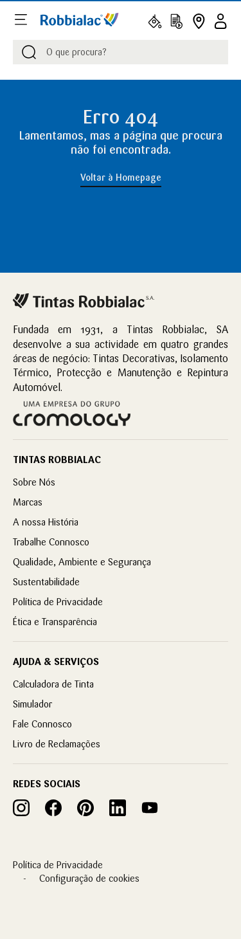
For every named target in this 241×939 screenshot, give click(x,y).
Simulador (32, 704)
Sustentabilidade (46, 582)
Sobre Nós (34, 482)
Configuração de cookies (89, 878)
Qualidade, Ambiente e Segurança (82, 562)
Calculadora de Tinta (53, 684)
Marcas (27, 502)
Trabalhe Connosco (51, 542)
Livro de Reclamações (56, 744)
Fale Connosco (42, 724)
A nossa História (45, 522)
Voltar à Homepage (120, 177)
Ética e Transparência (55, 621)
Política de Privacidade (58, 602)
